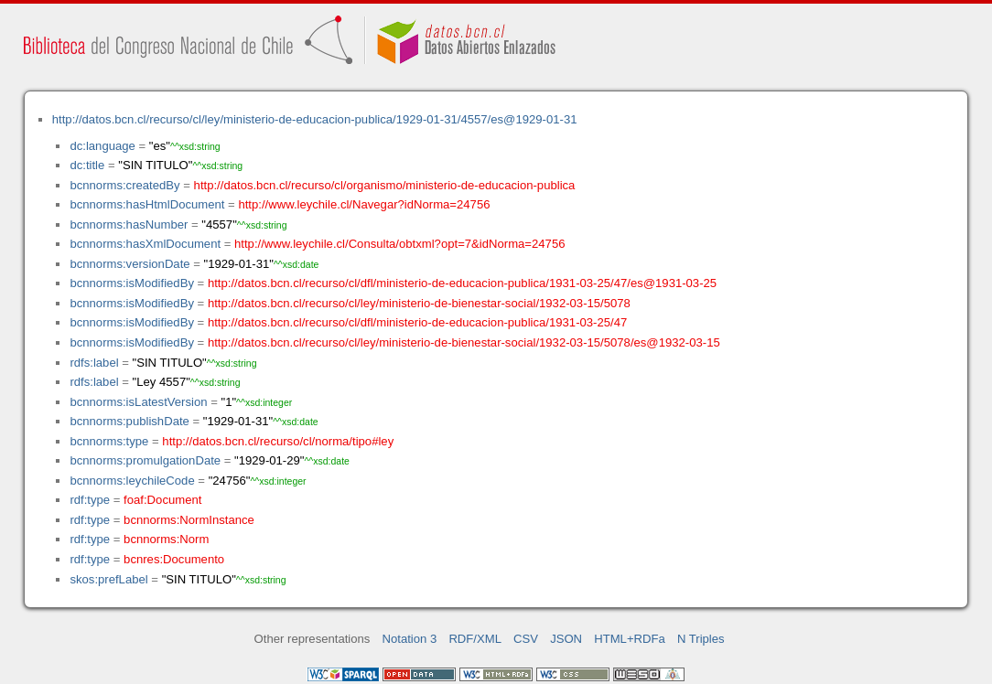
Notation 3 (410, 639)
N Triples (701, 639)
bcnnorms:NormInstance (189, 520)
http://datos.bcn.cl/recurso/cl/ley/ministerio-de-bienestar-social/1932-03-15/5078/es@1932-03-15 (464, 342)
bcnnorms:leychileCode (132, 480)
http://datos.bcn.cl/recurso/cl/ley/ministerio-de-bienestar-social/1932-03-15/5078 (419, 303)
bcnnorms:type (109, 441)
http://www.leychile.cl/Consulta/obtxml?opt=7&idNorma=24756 (399, 244)
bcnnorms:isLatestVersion (138, 402)
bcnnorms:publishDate (129, 421)
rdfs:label (94, 362)
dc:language (102, 146)
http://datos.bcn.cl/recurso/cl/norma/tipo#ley (278, 441)
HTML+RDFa (629, 639)
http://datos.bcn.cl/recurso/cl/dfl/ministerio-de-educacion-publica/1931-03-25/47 (417, 322)
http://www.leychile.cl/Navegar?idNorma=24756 (364, 204)
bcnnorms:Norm (166, 539)
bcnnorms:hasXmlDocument (145, 244)
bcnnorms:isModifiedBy (132, 283)
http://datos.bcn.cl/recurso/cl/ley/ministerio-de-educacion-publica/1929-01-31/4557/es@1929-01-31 (314, 119)
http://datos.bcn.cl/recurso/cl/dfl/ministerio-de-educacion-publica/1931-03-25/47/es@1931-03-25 (462, 283)
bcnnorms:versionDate (129, 264)
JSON (566, 639)
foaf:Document (162, 500)
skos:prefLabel (108, 579)
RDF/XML (474, 639)
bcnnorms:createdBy (124, 185)
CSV (525, 639)
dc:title (87, 165)
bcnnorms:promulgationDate (145, 460)
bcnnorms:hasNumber (129, 224)
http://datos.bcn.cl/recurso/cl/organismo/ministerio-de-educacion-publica (385, 185)
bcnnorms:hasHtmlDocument (147, 204)
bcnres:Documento (174, 559)
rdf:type (90, 500)
